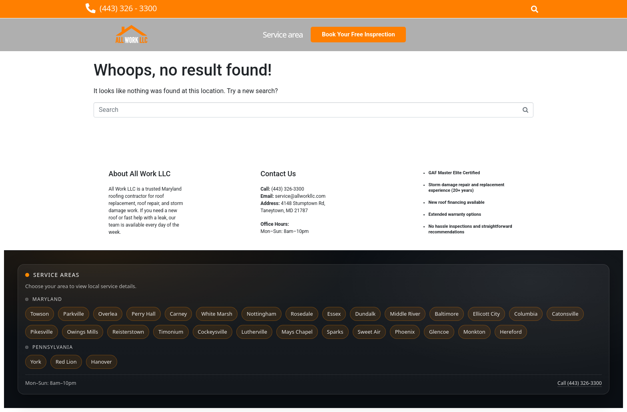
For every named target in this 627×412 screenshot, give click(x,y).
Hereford (511, 331)
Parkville (73, 313)
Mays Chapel (297, 331)
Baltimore (447, 313)
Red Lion (66, 361)
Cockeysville (212, 331)
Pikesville (41, 331)
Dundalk (365, 313)
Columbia (525, 313)
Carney (178, 313)
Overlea (107, 313)
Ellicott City (486, 313)
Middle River (405, 313)
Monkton (474, 331)
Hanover (101, 361)
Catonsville (565, 313)
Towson (39, 313)
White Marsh (216, 313)
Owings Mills (82, 331)
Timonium (170, 331)
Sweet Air (369, 331)
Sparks (335, 331)
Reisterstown (128, 331)
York (35, 361)
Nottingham (261, 313)
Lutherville (254, 331)
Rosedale (302, 313)
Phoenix (405, 331)
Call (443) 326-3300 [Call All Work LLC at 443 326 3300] (579, 383)
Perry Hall (144, 313)
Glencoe (439, 331)
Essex (334, 313)
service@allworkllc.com (300, 196)
